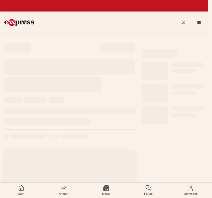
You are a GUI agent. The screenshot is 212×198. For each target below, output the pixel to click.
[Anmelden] (183, 22)
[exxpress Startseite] (19, 23)
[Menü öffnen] (199, 22)
